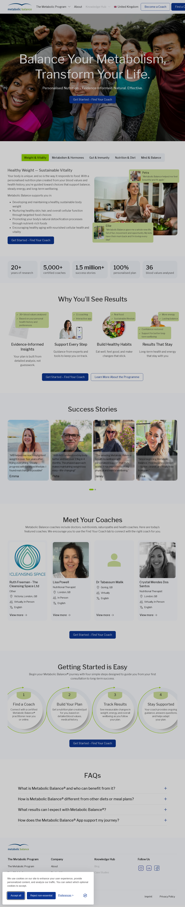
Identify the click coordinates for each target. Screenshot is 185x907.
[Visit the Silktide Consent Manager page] (85, 895)
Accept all (16, 895)
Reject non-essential (41, 895)
